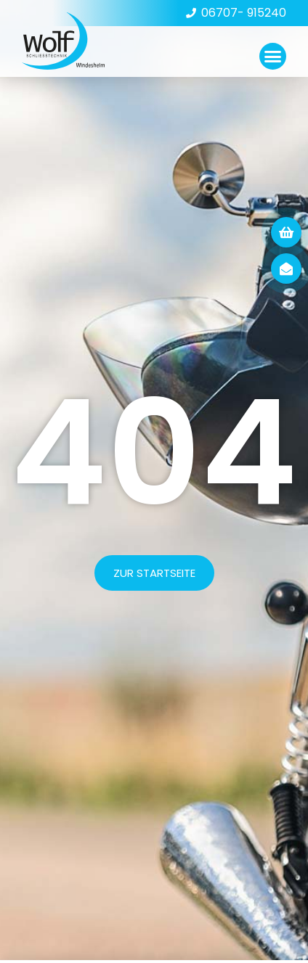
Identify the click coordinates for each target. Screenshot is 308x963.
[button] (273, 56)
